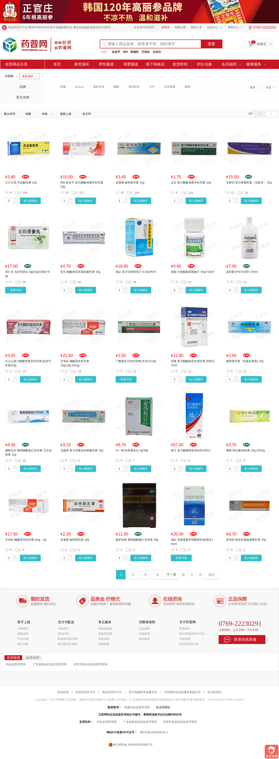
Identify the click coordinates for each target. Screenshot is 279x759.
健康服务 (253, 64)
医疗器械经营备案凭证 (143, 692)
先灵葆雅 (169, 86)
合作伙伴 (32, 657)
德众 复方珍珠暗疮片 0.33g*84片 (136, 271)
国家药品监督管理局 (137, 707)
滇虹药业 (98, 86)
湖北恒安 (134, 86)
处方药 (84, 113)
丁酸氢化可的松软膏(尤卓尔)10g (136, 361)
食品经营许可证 (112, 692)
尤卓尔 (157, 52)
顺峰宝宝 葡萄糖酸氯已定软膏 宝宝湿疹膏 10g (28, 452)
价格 (47, 113)
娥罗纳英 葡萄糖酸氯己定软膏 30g (137, 539)
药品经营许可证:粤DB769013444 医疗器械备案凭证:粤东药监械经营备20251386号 (59, 27)
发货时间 (180, 64)
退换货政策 (105, 628)
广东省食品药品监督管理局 (49, 664)
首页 (57, 64)
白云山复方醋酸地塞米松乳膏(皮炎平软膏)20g (28, 363)
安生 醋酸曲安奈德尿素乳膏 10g (80, 271)
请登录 (165, 27)
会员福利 (229, 64)
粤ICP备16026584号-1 (154, 732)
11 (232, 192)
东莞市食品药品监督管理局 (90, 664)
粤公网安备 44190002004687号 (130, 745)
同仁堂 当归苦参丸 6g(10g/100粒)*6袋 (27, 274)
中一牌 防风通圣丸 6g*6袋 (132, 450)
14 (66, 192)
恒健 (63, 86)
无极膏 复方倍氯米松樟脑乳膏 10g (81, 450)
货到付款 (63, 633)
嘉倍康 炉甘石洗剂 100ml (242, 271)
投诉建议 (144, 638)
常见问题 (23, 638)
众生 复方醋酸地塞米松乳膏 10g (191, 182)
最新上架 (65, 113)
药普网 (9, 76)
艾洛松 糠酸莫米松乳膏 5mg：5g (25, 539)
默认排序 (9, 113)
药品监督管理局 (16, 664)
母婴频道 (130, 64)
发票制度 (104, 644)
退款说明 (104, 638)
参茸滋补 (81, 64)
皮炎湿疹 (29, 76)
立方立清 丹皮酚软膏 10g (21, 182)
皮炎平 (116, 52)
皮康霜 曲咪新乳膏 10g (130, 182)
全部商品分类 (16, 64)
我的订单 (196, 27)
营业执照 (185, 638)
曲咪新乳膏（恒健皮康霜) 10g (244, 361)
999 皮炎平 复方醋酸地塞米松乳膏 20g (81, 184)
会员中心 (212, 27)
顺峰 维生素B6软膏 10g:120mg (245, 450)
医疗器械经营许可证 (192, 633)
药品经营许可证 (189, 644)
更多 (254, 87)
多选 (270, 87)
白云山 (79, 86)
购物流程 (23, 633)
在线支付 (63, 628)
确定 (211, 574)
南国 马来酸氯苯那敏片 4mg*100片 (193, 271)
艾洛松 (145, 52)
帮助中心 (233, 27)
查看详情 (15, 290)
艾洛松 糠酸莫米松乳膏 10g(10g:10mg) (74, 363)
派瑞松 (134, 52)
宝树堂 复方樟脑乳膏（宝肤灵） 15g (249, 182)
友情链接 (13, 658)
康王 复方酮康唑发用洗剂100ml (190, 450)
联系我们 (185, 628)
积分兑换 (204, 64)
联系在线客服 (245, 639)
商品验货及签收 (67, 644)
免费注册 (180, 27)
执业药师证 (215, 692)
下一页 (171, 574)
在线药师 (144, 633)
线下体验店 (155, 64)
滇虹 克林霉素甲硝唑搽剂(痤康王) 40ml (192, 542)
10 (122, 192)
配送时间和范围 (67, 638)
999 (125, 52)
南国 (187, 86)
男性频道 (106, 64)
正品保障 (144, 628)
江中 (152, 86)
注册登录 (23, 628)
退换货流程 (105, 633)
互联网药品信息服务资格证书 (182, 692)
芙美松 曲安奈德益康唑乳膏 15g (246, 539)
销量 (28, 113)
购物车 (262, 44)
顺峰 (116, 86)
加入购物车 (30, 200)
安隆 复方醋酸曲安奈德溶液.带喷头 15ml (193, 363)
